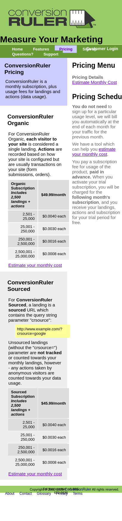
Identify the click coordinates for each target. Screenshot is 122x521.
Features (41, 49)
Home (17, 49)
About (9, 493)
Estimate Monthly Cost (94, 82)
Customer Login (102, 48)
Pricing (65, 49)
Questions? (23, 54)
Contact (25, 493)
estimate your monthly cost (94, 152)
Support (50, 54)
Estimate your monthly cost (35, 265)
